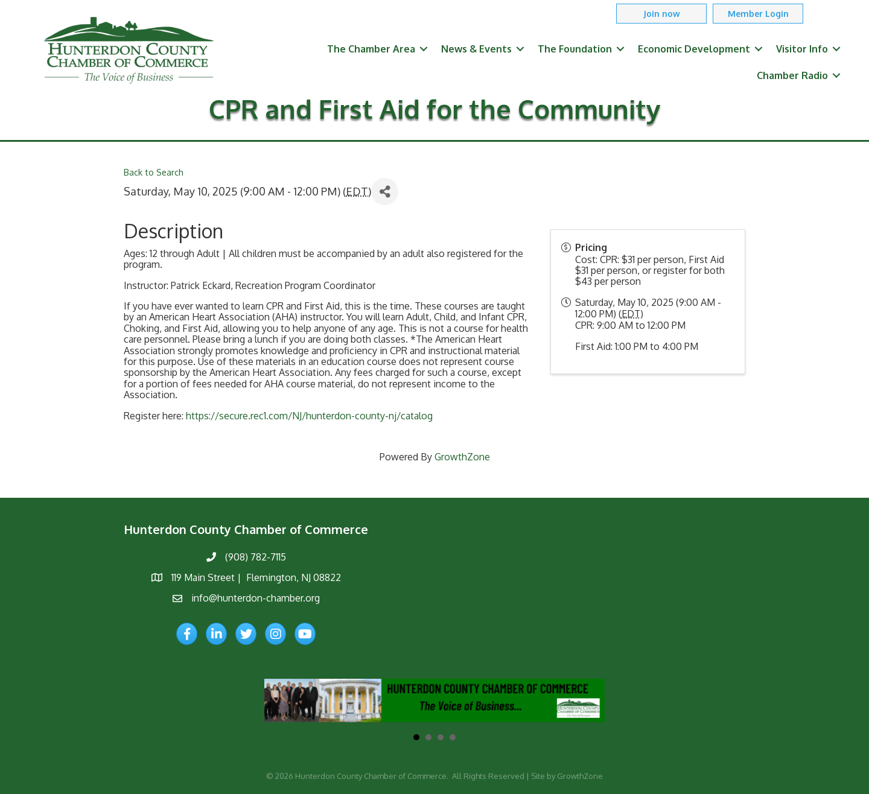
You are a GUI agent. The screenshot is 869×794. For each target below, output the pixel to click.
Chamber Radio (792, 75)
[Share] (384, 191)
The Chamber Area (371, 49)
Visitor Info (802, 49)
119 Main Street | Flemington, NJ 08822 (256, 577)
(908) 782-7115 (255, 557)
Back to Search (153, 172)
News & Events (476, 49)
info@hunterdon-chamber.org (255, 598)
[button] (661, 14)
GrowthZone (462, 457)
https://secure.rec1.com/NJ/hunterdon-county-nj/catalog (309, 416)
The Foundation (575, 49)
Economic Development (694, 49)
